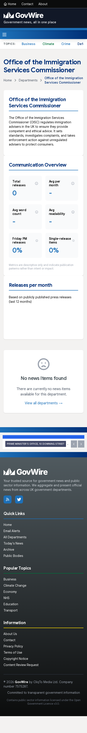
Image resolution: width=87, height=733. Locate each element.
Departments (28, 80)
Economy (10, 592)
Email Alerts (12, 531)
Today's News (13, 543)
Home (10, 4)
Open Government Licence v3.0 (54, 701)
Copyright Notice (16, 659)
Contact (27, 4)
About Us (10, 634)
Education (11, 604)
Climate (48, 44)
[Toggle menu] (4, 34)
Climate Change (15, 586)
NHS (7, 598)
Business (28, 44)
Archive (9, 550)
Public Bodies (13, 556)
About (43, 4)
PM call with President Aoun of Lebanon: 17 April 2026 (36, 444)
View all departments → (43, 403)
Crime (65, 44)
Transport (10, 610)
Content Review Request (21, 665)
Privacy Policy (13, 646)
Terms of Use (13, 652)
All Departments (15, 537)
